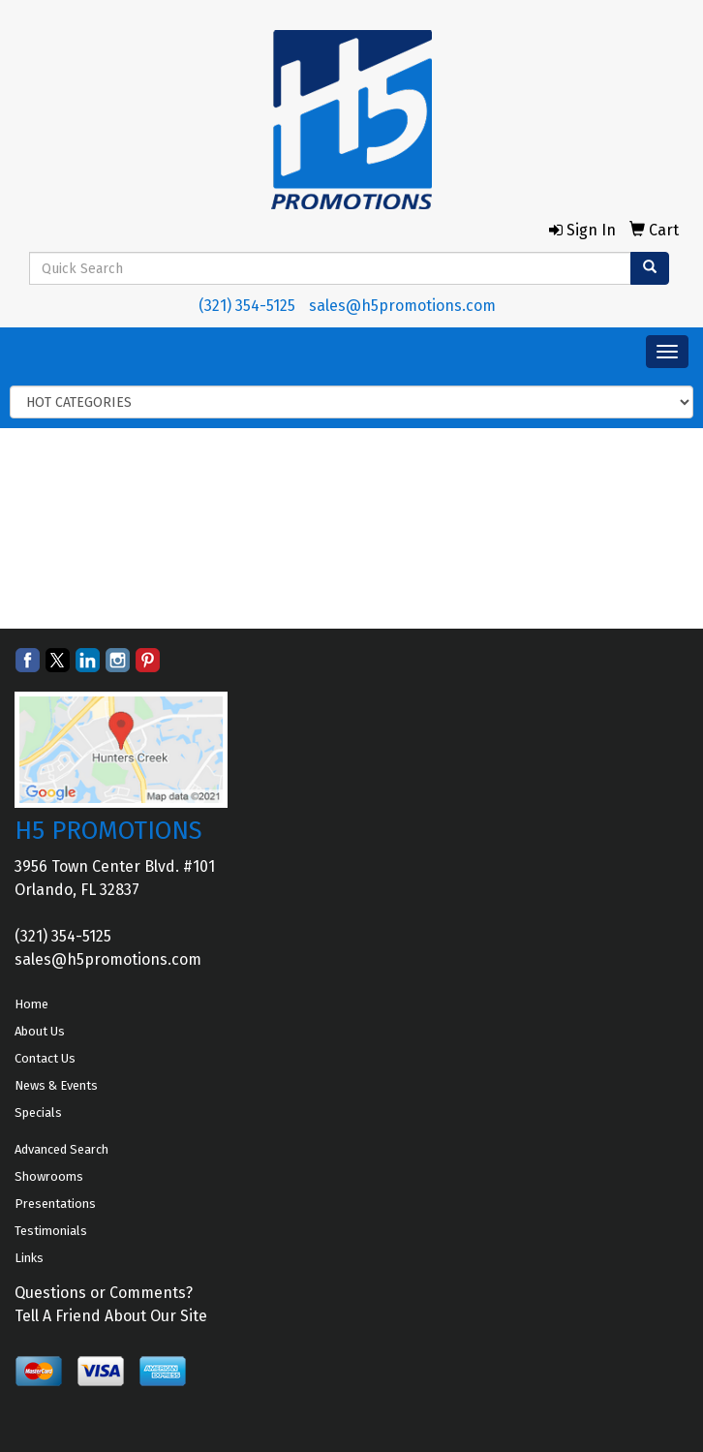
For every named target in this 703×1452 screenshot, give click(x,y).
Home (31, 1004)
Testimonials (51, 1230)
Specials (38, 1112)
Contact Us (45, 1058)
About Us (40, 1031)
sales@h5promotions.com (402, 305)
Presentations (55, 1203)
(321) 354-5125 (247, 305)
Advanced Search (61, 1149)
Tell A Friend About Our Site (111, 1316)
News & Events (56, 1085)
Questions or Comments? (104, 1292)
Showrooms (49, 1176)
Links (29, 1258)
